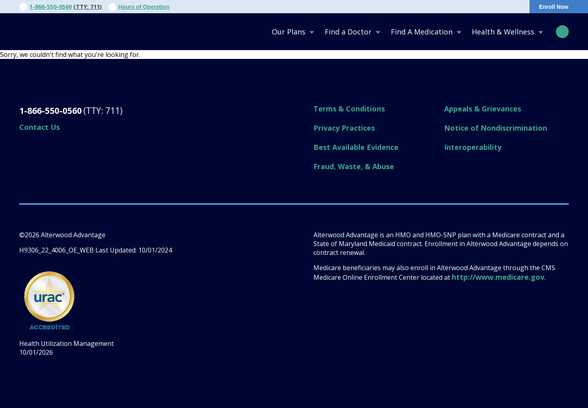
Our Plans (288, 31)
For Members (435, 7)
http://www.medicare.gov (498, 277)
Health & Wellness (503, 31)
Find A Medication (422, 31)
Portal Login (493, 7)
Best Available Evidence (355, 147)
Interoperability (472, 147)
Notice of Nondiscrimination (495, 128)
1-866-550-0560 (50, 6)
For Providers (384, 7)
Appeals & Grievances (482, 108)
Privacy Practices (344, 128)
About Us (291, 7)
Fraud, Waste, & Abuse (353, 166)
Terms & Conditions (349, 108)
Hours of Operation (144, 7)
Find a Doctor (348, 31)
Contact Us (335, 7)
